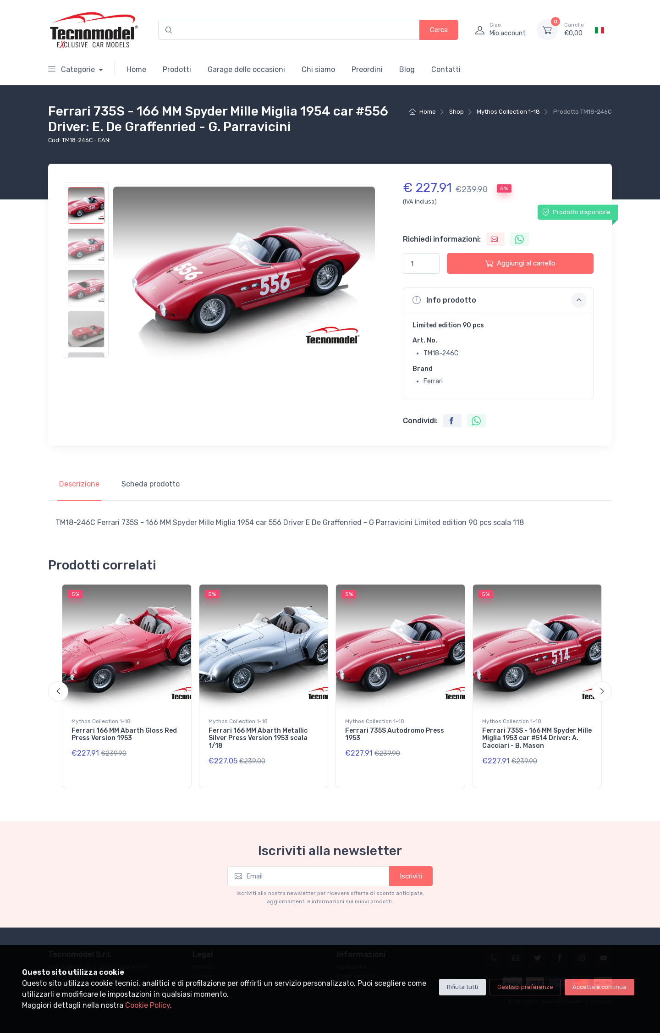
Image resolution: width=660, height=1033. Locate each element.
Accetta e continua (599, 986)
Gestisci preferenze (525, 986)
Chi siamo (318, 69)
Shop (456, 111)
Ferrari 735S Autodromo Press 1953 (394, 734)
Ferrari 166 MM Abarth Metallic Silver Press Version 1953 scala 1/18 (258, 738)
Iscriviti (411, 876)
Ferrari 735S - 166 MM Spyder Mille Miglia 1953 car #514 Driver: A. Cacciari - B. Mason (537, 738)
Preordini (367, 69)
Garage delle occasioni (246, 69)
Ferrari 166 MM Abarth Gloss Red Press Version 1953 (124, 734)
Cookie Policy (147, 1005)
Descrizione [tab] (79, 484)
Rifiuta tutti (462, 986)
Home (136, 69)
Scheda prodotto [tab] (150, 484)
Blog (407, 69)
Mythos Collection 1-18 (508, 111)
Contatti (446, 69)
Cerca (439, 30)
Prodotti (177, 69)
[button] (498, 300)
